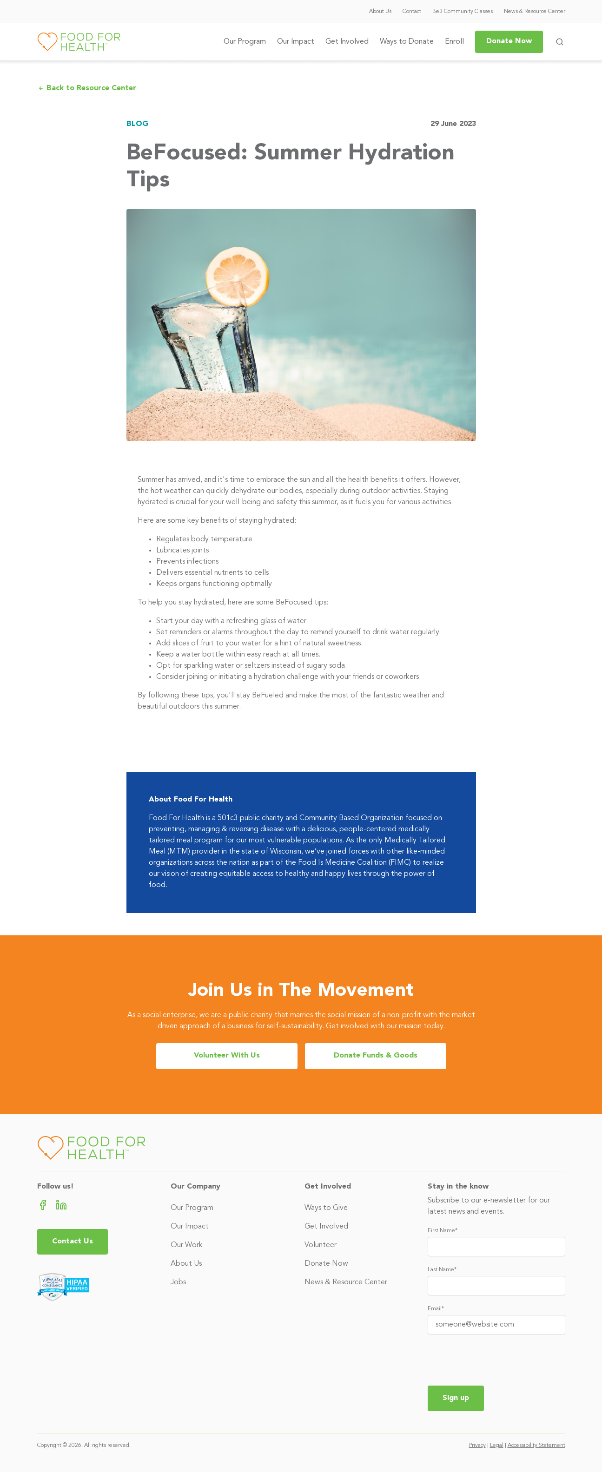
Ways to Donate (407, 42)
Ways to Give (326, 1208)
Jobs (178, 1282)
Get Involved (347, 42)
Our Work (187, 1245)
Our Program (245, 42)
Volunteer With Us (227, 1055)
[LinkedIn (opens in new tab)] (61, 1204)
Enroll (454, 42)
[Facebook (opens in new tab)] (42, 1204)
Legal (496, 1445)
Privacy (477, 1445)
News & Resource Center (534, 11)
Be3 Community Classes (462, 11)
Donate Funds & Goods (375, 1055)
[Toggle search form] (559, 41)
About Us (380, 11)
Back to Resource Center (86, 88)
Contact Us (72, 1241)
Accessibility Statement (536, 1445)
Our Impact (295, 42)
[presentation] (498, 1360)
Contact (412, 11)
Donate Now (509, 41)
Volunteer (320, 1245)
